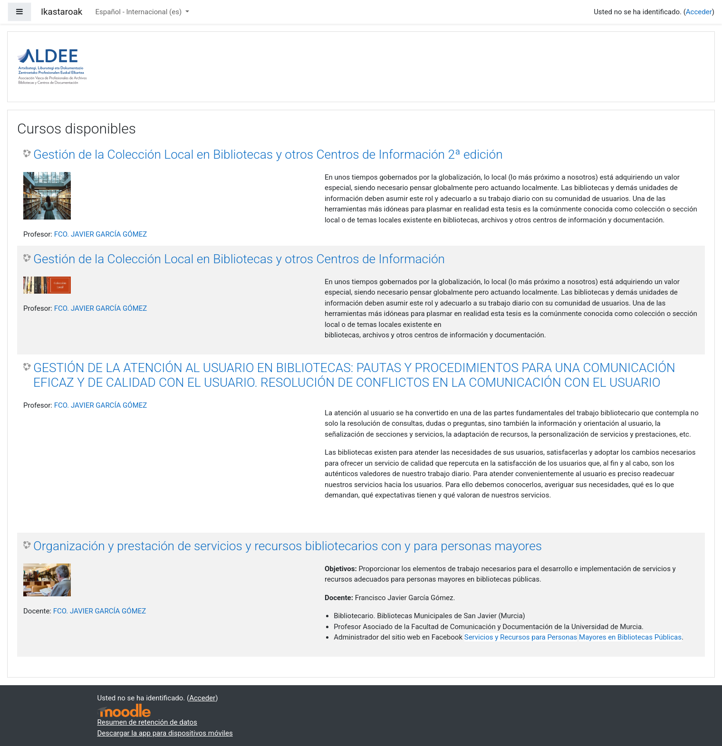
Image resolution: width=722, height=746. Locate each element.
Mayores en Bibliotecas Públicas (630, 637)
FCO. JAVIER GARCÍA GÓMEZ (100, 234)
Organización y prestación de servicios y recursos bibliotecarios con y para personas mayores (287, 546)
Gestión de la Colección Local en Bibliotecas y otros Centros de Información (239, 259)
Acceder (699, 12)
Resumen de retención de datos (147, 722)
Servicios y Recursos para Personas (521, 637)
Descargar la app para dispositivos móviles (165, 733)
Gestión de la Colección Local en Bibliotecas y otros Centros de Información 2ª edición (268, 154)
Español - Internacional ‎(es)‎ (139, 12)
